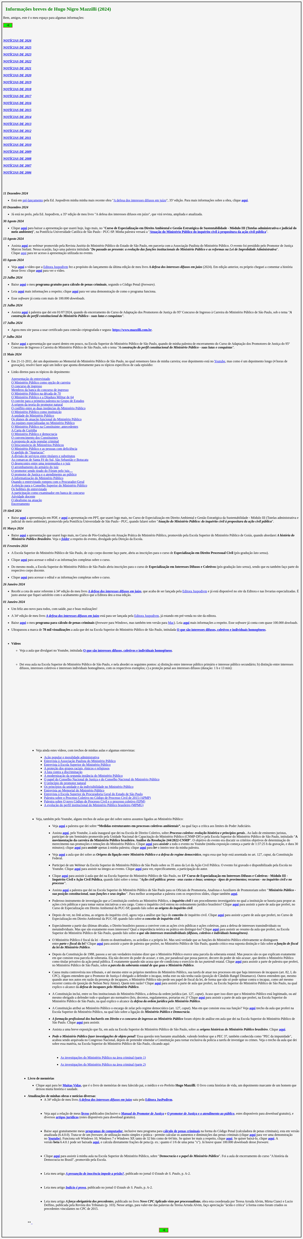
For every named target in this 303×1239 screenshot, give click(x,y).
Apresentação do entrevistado (30, 379)
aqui (24, 253)
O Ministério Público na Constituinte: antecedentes (44, 426)
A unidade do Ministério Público (32, 415)
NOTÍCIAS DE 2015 (17, 110)
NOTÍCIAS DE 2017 (17, 96)
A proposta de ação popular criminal (35, 441)
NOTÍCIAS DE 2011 (17, 138)
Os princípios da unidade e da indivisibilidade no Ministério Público (88, 786)
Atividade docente (23, 496)
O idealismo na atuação (26, 500)
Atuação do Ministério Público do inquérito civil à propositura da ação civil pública (208, 231)
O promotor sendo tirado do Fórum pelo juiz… (42, 470)
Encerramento (20, 504)
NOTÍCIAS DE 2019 (17, 82)
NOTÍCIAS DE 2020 (17, 75)
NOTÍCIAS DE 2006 (17, 172)
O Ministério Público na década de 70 (36, 393)
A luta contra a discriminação (63, 772)
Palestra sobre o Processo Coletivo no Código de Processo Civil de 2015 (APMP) (97, 797)
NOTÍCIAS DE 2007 (17, 165)
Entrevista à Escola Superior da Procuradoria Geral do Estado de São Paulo (93, 794)
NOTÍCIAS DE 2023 (17, 54)
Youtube (219, 361)
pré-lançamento (33, 200)
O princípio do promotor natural (65, 783)
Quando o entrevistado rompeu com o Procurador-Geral (47, 481)
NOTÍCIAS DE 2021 (17, 68)
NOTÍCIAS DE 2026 (17, 40)
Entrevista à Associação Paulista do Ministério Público (80, 761)
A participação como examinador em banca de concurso (47, 492)
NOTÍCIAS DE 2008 (17, 158)
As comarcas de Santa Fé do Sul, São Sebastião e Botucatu (49, 459)
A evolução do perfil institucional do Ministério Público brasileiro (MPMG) (93, 805)
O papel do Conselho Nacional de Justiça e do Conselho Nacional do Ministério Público (101, 779)
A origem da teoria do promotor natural (37, 404)
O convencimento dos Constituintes (34, 437)
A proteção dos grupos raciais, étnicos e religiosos (76, 768)
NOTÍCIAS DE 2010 (17, 144)
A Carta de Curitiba (24, 430)
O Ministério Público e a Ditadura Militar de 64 (42, 397)
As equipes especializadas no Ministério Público (43, 423)
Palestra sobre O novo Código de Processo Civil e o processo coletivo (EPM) (94, 801)
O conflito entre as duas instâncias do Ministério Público (48, 408)
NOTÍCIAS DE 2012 (17, 131)
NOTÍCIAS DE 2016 (17, 103)
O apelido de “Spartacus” (27, 452)
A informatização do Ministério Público (37, 478)
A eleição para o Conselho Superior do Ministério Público (49, 485)
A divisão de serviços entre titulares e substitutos (43, 456)
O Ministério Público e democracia (34, 434)
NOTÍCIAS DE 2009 (17, 151)
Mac (171, 622)
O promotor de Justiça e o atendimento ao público (44, 474)
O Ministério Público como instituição (36, 412)
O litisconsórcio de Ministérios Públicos (37, 445)
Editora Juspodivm (55, 267)
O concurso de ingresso (26, 386)
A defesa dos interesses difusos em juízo (140, 200)
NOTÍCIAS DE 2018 (17, 89)
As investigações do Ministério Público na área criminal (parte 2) (103, 1064)
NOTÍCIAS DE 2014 (17, 117)
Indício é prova (76, 1187)
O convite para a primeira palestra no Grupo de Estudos (47, 401)
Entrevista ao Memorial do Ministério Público (74, 790)
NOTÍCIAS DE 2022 (17, 61)
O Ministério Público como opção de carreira (40, 382)
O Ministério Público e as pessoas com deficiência (44, 448)
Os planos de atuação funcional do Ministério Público (46, 419)
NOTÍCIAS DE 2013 (17, 124)
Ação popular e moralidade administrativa (71, 757)
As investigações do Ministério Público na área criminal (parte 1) (103, 1057)
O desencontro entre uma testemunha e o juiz (40, 463)
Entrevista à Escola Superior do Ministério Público (77, 764)
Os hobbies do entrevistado (29, 489)
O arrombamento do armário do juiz (35, 467)
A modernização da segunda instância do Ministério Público (83, 775)
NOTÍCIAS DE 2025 (17, 47)
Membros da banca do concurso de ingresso (40, 390)
